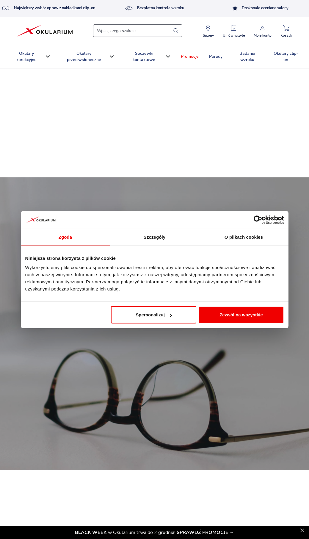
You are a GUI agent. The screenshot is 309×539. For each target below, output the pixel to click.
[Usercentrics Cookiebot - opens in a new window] (258, 219)
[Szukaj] (137, 30)
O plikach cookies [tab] (244, 236)
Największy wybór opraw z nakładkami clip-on (48, 8)
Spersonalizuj (154, 314)
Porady (215, 56)
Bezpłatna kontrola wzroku (154, 8)
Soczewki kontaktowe (144, 57)
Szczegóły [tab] (154, 236)
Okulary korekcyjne (26, 57)
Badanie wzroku (247, 57)
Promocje (190, 56)
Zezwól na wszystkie (241, 314)
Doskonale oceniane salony (260, 8)
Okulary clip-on (286, 57)
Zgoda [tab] (65, 236)
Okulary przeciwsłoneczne (84, 57)
